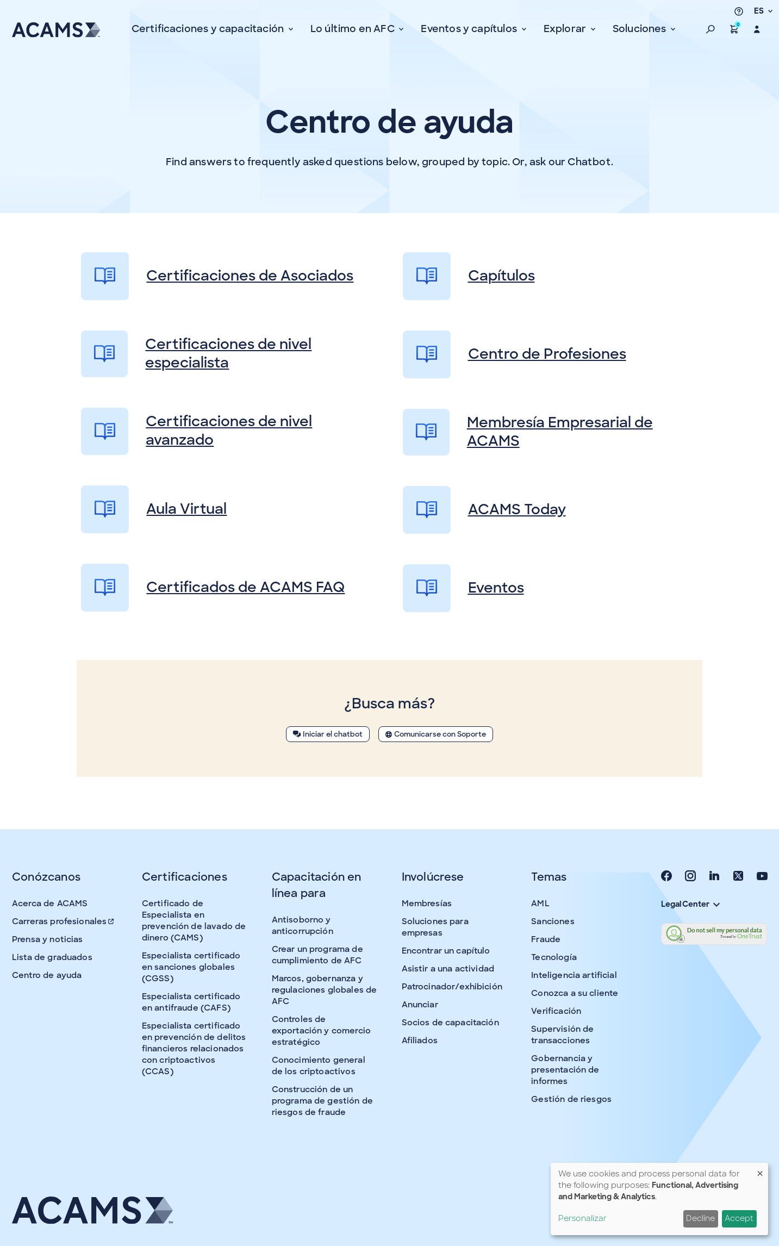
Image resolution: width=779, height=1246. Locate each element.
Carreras (63, 921)
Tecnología (554, 957)
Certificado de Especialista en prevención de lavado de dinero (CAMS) (194, 920)
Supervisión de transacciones (562, 1035)
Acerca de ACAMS (50, 903)
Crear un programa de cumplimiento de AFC (317, 955)
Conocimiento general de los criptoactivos (318, 1066)
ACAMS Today (484, 510)
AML (540, 903)
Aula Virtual (154, 509)
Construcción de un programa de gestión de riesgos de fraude (322, 1101)
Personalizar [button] (582, 1218)
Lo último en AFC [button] (353, 28)
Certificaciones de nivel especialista (196, 354)
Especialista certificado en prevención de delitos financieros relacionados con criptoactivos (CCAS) (194, 1048)
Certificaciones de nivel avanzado (196, 431)
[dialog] (659, 1199)
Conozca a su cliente (574, 993)
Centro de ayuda (47, 975)
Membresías (427, 903)
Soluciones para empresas (435, 927)
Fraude (545, 939)
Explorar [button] (566, 28)
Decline (700, 1218)
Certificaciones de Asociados (217, 276)
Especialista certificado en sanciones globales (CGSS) (191, 967)
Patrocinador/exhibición (452, 986)
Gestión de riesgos (571, 1099)
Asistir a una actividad (448, 968)
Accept (739, 1218)
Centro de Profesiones (514, 354)
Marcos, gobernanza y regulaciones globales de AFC (324, 990)
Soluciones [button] (641, 28)
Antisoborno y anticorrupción (302, 925)
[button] (710, 29)
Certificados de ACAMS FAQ (213, 588)
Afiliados (420, 1040)
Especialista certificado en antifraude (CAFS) (191, 1002)
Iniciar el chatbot (328, 734)
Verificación (556, 1011)
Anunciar (420, 1004)
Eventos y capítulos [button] (470, 28)
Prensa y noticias (47, 939)
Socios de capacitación (450, 1022)
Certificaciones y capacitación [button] (209, 28)
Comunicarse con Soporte (435, 734)
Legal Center (690, 904)
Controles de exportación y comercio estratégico (321, 1031)
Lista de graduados (52, 957)
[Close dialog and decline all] (760, 1169)
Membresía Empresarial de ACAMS (528, 432)
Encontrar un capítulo (446, 950)
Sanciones (552, 921)
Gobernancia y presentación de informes (565, 1070)
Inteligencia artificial (573, 975)
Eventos (463, 588)
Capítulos (469, 276)
